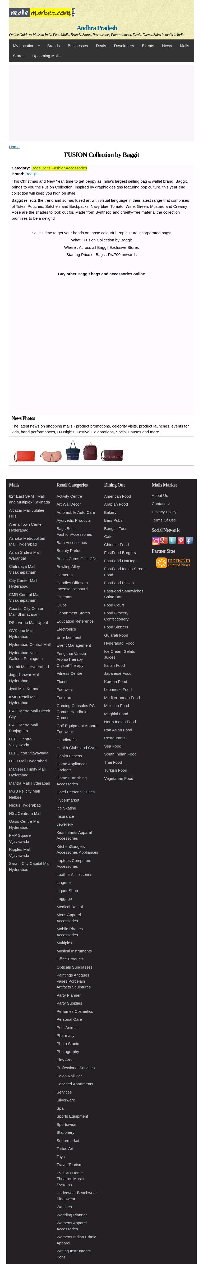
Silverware (66, 1100)
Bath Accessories (72, 542)
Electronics (66, 629)
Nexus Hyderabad (25, 805)
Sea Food (112, 746)
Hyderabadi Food (119, 643)
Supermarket (68, 1140)
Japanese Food (117, 673)
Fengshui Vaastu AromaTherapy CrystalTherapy (71, 659)
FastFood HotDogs (120, 561)
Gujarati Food (116, 635)
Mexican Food (116, 705)
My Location (24, 45)
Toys (61, 1156)
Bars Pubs (113, 520)
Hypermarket (68, 800)
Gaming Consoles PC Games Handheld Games (76, 711)
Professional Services (76, 1067)
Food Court (114, 605)
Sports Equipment (72, 1116)
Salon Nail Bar (69, 1076)
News (167, 45)
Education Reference (75, 621)
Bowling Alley (68, 566)
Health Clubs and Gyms (77, 747)
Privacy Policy (164, 512)
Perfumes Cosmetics (75, 1011)
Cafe (108, 536)
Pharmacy (66, 1035)
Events (148, 45)
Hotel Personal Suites (76, 792)
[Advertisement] (101, 102)
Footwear (65, 689)
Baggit (31, 174)
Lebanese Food (118, 689)
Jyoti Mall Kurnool (24, 688)
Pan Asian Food (118, 730)
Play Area (65, 1060)
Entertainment (69, 637)
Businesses (78, 45)
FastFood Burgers (120, 552)
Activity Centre (69, 496)
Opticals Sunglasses (75, 967)
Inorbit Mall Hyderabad (29, 666)
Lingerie (64, 882)
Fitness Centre (69, 673)
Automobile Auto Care (76, 512)
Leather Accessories (74, 874)
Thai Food (113, 762)
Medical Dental (70, 907)
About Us (160, 495)
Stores (18, 55)
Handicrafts (67, 739)
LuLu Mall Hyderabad (28, 761)
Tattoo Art (65, 1148)
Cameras (65, 575)
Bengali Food (115, 528)
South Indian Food (120, 754)
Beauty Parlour (70, 550)
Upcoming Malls (46, 55)
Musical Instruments (74, 951)
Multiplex (64, 943)
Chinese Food (116, 544)
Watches (64, 1206)
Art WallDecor (69, 504)
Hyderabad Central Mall (30, 644)
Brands (53, 45)
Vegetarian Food (118, 778)
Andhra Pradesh (97, 28)
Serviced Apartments (75, 1084)
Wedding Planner (72, 1215)
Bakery (110, 512)
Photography (68, 1051)
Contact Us (161, 503)
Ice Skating (66, 808)
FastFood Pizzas (119, 583)
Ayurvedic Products (74, 520)
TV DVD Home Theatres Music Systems (70, 1179)
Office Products (70, 959)
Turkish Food (115, 770)
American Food (117, 496)
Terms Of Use (164, 520)
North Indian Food (120, 721)
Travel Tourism (69, 1164)
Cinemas (64, 597)
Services (64, 1092)
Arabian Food (116, 504)
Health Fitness (69, 756)
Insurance (65, 816)
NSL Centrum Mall (25, 813)
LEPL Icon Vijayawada (28, 753)
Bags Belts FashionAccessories (59, 168)
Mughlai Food (116, 714)
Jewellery (65, 824)
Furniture (64, 697)
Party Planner (69, 995)
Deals (101, 45)
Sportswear (67, 1124)
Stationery (66, 1132)
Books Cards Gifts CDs (77, 558)
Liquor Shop (67, 890)
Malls (184, 45)
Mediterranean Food (122, 697)
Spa (60, 1108)
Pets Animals (68, 1027)
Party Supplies (69, 1003)
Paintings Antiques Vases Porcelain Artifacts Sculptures (74, 981)
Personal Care (69, 1019)
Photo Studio (68, 1043)
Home (14, 147)
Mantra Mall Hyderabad (29, 783)
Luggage (64, 898)
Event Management (74, 645)
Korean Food (115, 681)
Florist (62, 681)
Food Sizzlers (116, 627)
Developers (124, 45)
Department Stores (73, 613)
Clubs (62, 605)
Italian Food (114, 665)
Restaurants (115, 738)
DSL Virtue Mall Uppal (28, 622)
